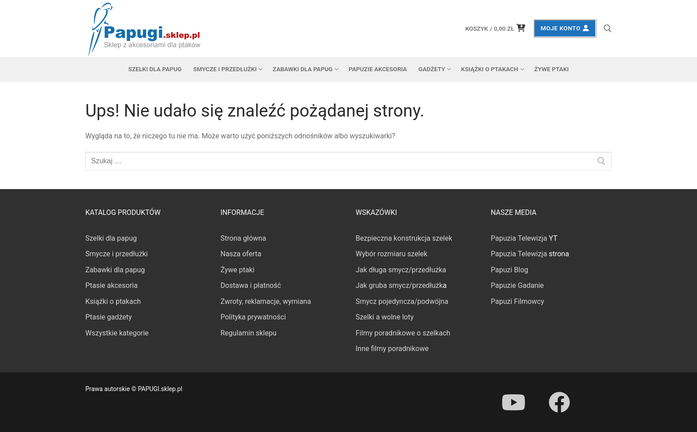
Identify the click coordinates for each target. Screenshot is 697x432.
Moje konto (565, 28)
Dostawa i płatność (250, 285)
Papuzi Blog (509, 270)
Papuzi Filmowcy (517, 301)
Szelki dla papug (111, 238)
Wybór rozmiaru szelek (391, 254)
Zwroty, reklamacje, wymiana (265, 301)
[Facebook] (559, 402)
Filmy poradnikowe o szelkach (403, 333)
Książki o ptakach (113, 301)
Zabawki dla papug (115, 270)
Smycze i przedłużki (116, 254)
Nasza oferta (240, 254)
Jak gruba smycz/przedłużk (399, 285)
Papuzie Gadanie (517, 285)
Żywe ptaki (237, 270)
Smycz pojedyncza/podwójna (402, 301)
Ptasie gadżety (108, 317)
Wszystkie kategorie (116, 333)
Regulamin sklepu (248, 333)
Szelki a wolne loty (384, 317)
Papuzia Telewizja (519, 238)
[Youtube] (513, 402)
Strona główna (243, 238)
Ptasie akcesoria (111, 285)
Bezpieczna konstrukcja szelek (404, 238)
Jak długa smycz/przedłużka (401, 270)
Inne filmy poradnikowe (392, 348)
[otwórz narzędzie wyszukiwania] (608, 28)
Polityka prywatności (253, 317)
